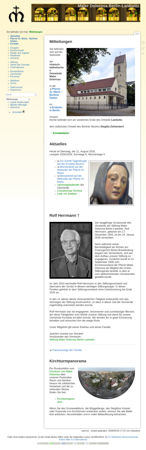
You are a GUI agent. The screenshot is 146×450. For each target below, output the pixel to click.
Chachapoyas (17, 67)
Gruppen (14, 48)
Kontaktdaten (61, 133)
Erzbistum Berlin (55, 109)
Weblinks (14, 80)
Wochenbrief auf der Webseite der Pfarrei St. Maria (70, 169)
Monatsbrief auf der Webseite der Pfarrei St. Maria (70, 178)
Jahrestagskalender (68, 184)
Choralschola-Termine (69, 190)
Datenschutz (16, 87)
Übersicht (15, 107)
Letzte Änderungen (19, 102)
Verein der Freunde (20, 64)
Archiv (13, 83)
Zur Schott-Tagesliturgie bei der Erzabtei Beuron (72, 162)
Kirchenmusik (17, 50)
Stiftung (14, 62)
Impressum (15, 90)
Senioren (14, 58)
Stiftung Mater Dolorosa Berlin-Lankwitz (72, 339)
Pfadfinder (15, 55)
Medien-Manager (18, 105)
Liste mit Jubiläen (67, 193)
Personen (15, 76)
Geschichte (16, 74)
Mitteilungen (35, 32)
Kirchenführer (17, 71)
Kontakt (14, 43)
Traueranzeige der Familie (67, 350)
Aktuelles (15, 36)
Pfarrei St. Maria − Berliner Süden (55, 93)
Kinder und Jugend (19, 53)
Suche (35, 95)
